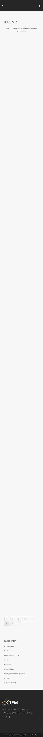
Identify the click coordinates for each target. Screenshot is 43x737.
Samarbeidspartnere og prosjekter (14, 673)
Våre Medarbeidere (10, 683)
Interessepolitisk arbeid (11, 655)
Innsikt (6, 651)
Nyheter (6, 660)
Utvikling (7, 678)
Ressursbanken (9, 669)
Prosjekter (7, 664)
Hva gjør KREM (9, 646)
